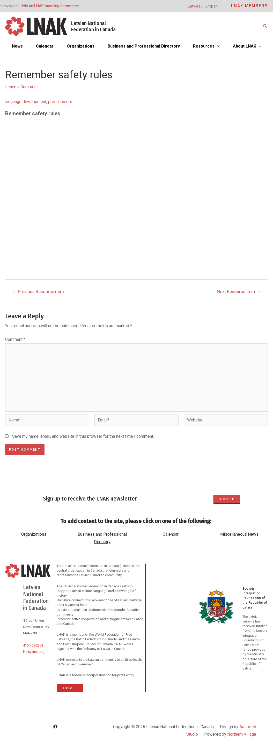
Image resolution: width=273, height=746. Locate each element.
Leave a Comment (21, 86)
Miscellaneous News (239, 534)
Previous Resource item (38, 291)
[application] (217, 46)
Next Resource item (239, 291)
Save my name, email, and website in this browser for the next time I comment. (83, 436)
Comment (15, 339)
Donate (70, 688)
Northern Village (241, 734)
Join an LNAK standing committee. (50, 6)
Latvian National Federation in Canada (93, 26)
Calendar (171, 534)
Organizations (33, 534)
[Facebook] (55, 727)
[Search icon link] (265, 26)
